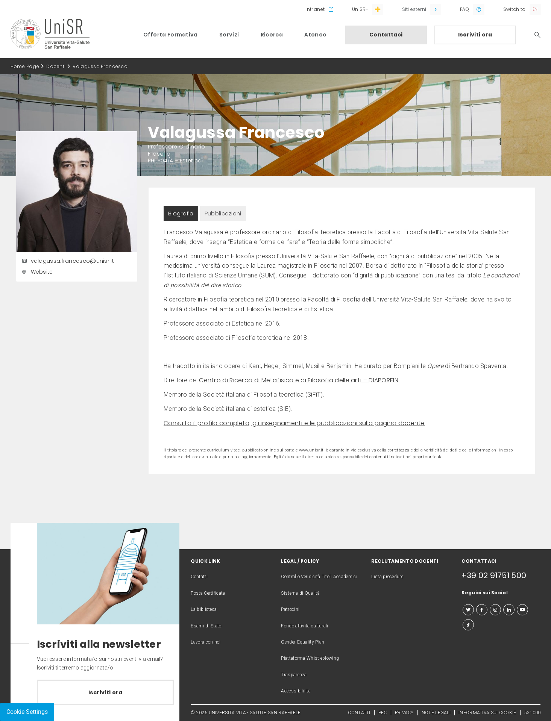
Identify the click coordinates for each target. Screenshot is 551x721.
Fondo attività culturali (304, 626)
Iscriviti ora (475, 34)
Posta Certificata (208, 593)
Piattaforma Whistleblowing (310, 658)
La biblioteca (204, 609)
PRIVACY (404, 712)
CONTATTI (359, 712)
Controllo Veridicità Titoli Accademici (319, 576)
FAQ (464, 9)
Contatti (199, 576)
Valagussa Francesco (100, 66)
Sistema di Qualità (300, 593)
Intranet (315, 9)
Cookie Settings (27, 711)
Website (36, 272)
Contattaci (385, 34)
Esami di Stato (206, 626)
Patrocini (290, 609)
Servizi (229, 34)
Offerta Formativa (170, 34)
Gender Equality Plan (302, 642)
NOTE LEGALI (436, 712)
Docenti (55, 66)
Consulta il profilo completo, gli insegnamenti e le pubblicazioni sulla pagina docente (294, 423)
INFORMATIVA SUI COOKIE (487, 712)
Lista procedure (387, 576)
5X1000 (532, 712)
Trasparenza (294, 674)
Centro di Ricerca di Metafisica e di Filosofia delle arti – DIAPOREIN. (299, 380)
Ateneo (315, 34)
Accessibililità (296, 691)
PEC (382, 712)
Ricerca (272, 34)
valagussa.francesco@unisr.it (67, 261)
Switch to (514, 9)
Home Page (25, 66)
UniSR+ (360, 9)
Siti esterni (414, 9)
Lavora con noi (205, 642)
